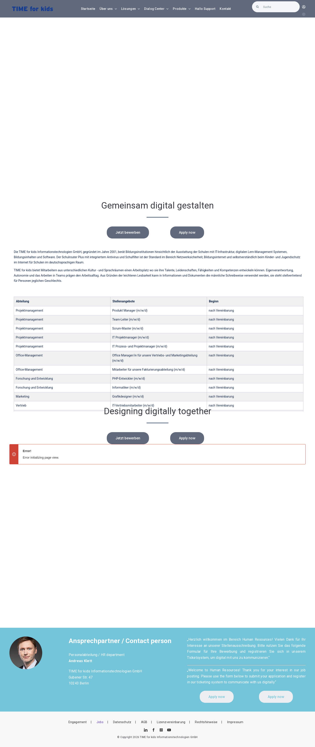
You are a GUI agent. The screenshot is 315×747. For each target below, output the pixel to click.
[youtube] (169, 730)
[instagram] (161, 730)
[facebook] (153, 730)
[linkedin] (145, 730)
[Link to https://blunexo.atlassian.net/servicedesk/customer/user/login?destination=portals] (303, 7)
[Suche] (276, 6)
